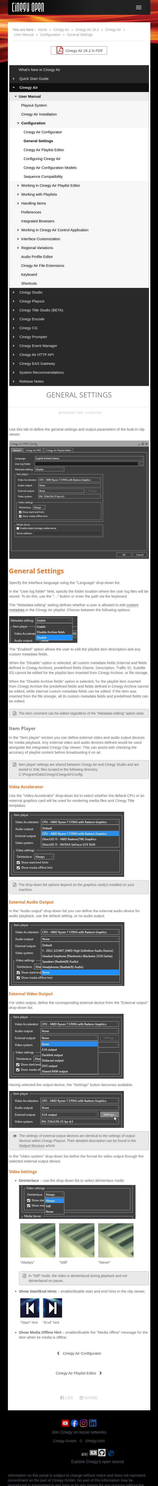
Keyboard (29, 274)
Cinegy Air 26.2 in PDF (79, 50)
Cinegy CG (28, 328)
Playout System (34, 105)
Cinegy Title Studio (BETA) (41, 310)
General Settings (79, 35)
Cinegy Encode (32, 319)
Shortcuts (29, 283)
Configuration (50, 35)
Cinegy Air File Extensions (42, 265)
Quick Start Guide (33, 78)
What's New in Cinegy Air (39, 70)
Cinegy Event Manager (38, 346)
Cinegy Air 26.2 (87, 30)
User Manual (24, 35)
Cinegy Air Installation (39, 114)
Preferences (31, 212)
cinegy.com (95, 1441)
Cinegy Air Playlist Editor (44, 150)
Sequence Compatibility (43, 176)
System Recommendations (41, 372)
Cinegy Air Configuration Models (50, 167)
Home (42, 30)
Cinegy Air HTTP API (36, 354)
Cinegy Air (61, 30)
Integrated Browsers (37, 221)
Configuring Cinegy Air (42, 159)
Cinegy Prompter (33, 337)
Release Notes (31, 381)
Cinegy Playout (31, 301)
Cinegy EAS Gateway (37, 363)
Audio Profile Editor (37, 257)
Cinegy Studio (30, 292)
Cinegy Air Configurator (43, 132)
